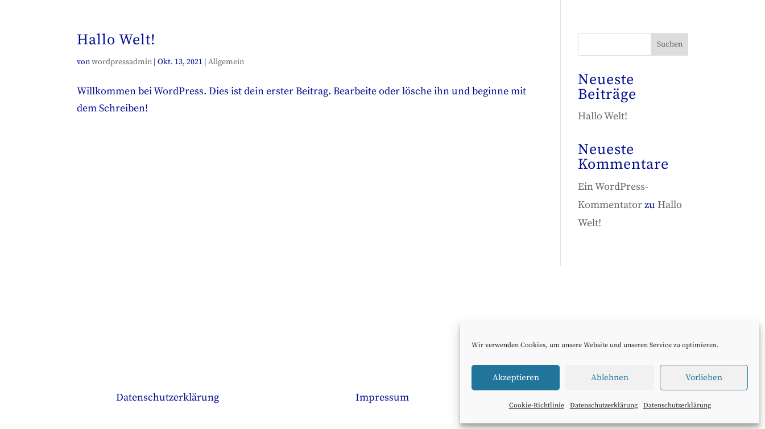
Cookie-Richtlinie (536, 405)
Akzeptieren (516, 377)
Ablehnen (609, 377)
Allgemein (226, 62)
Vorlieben (703, 377)
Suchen (670, 44)
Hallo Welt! (116, 40)
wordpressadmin (122, 62)
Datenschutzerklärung (604, 405)
